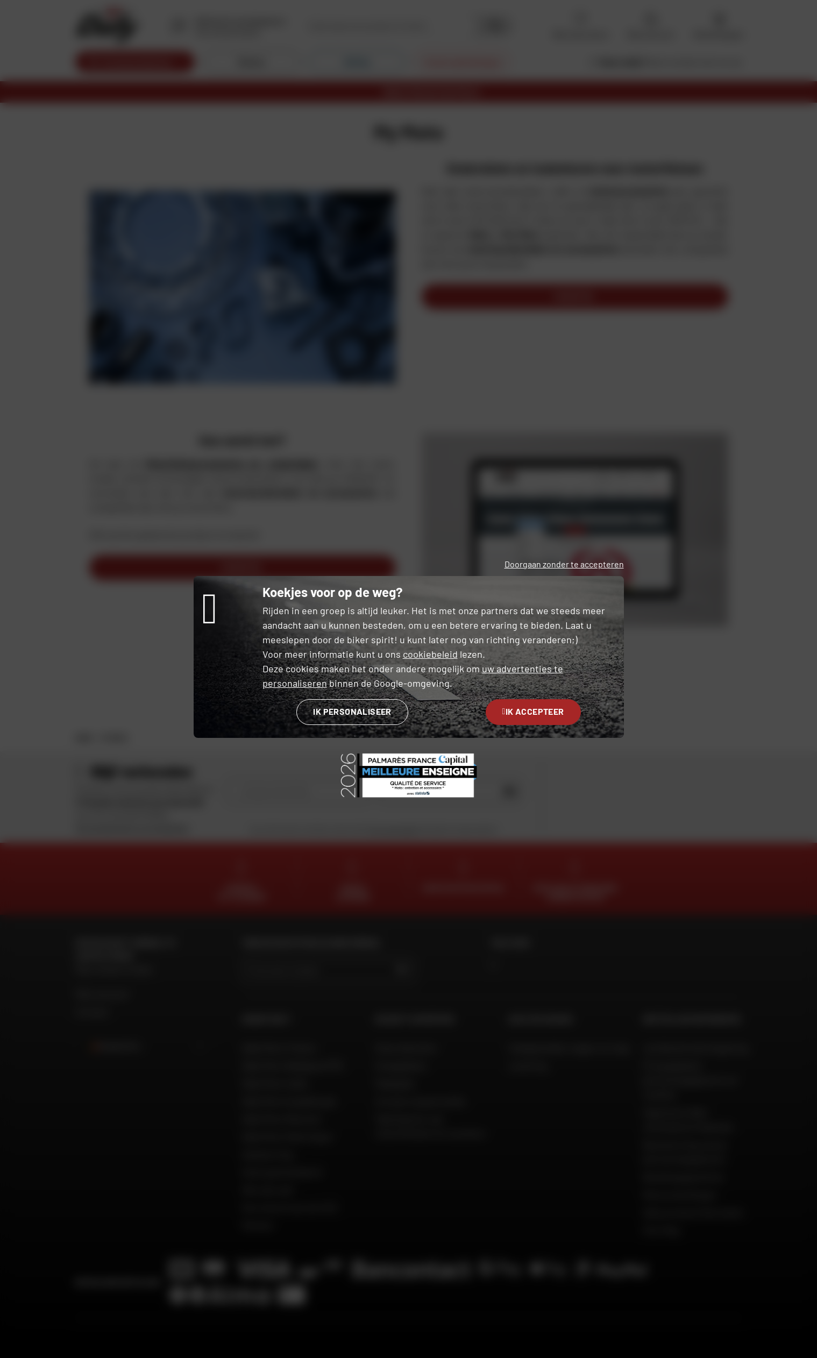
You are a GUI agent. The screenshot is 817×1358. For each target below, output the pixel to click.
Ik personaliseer (352, 711)
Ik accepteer (533, 711)
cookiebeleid (430, 654)
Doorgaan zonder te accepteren (564, 564)
